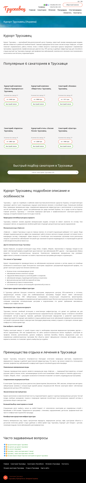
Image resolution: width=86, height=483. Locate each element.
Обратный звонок (72, 5)
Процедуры (62, 10)
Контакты (77, 13)
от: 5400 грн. (11, 99)
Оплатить (67, 13)
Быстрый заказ (11, 104)
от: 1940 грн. (65, 141)
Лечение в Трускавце (52, 464)
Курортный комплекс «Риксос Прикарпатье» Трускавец (13, 88)
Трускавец (14, 8)
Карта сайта (45, 468)
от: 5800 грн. (38, 99)
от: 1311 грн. (65, 99)
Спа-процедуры (75, 10)
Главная (32, 10)
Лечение (51, 10)
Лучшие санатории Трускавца (14, 468)
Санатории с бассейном (35, 464)
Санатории (41, 10)
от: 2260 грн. (38, 141)
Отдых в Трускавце (32, 468)
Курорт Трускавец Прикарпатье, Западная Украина (21, 478)
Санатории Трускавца (18, 464)
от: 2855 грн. (11, 141)
